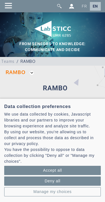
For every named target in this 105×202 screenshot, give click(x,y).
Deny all (52, 181)
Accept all (52, 170)
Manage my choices (52, 191)
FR (84, 6)
